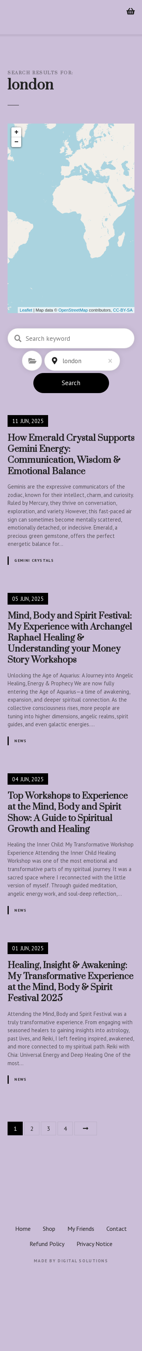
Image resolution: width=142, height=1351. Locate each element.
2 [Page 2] (32, 1128)
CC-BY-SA (123, 310)
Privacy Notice (94, 1244)
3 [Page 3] (48, 1128)
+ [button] (16, 132)
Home (23, 1228)
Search (71, 383)
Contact (116, 1228)
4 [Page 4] (65, 1128)
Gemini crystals (34, 560)
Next (85, 1128)
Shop (49, 1228)
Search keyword (17, 338)
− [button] (16, 142)
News (20, 740)
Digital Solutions (83, 1260)
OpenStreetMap (73, 310)
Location (54, 360)
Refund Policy (47, 1244)
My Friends (80, 1228)
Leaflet (26, 310)
